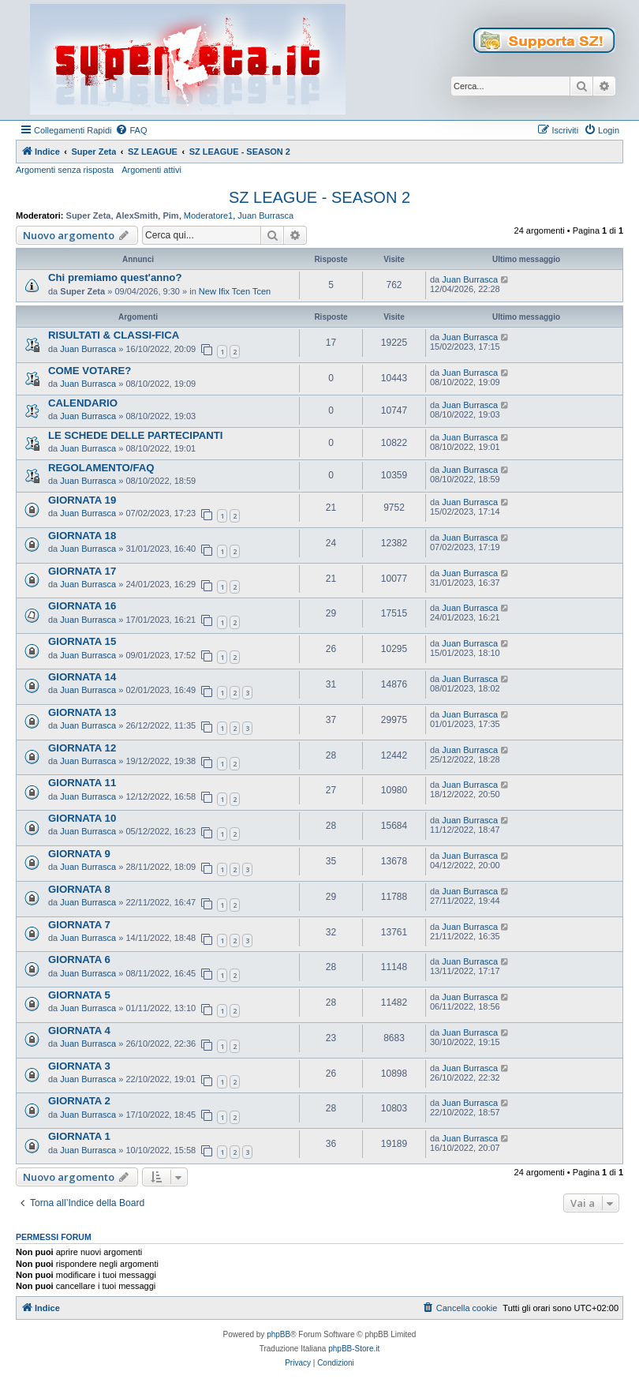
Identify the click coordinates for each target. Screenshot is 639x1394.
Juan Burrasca (265, 215)
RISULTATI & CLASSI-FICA (113, 335)
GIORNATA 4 (79, 1030)
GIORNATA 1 (79, 1136)
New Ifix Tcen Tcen (235, 291)
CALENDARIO (83, 403)
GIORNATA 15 (82, 641)
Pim (170, 215)
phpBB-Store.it (353, 1348)
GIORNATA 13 (82, 712)
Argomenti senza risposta (65, 169)
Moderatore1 (208, 215)
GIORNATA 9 (79, 854)
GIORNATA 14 (82, 677)
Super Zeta (88, 215)
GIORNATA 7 (79, 925)
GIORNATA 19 (82, 500)
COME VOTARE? (89, 371)
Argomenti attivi (151, 169)
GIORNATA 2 (79, 1101)
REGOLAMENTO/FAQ (101, 468)
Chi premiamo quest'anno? (114, 277)
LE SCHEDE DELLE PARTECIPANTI (135, 435)
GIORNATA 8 (79, 889)
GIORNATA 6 (79, 959)
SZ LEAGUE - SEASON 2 (319, 197)
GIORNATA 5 (79, 995)
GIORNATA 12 (82, 748)
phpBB (278, 1334)
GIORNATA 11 (82, 783)
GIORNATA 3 (79, 1066)
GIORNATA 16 (82, 606)
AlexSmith (137, 215)
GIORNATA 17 (82, 571)
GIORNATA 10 (82, 818)
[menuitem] (131, 130)
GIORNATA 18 (82, 535)
